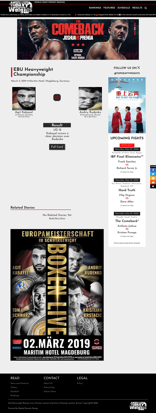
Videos (13, 387)
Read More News (57, 218)
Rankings (14, 396)
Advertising (49, 387)
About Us (48, 383)
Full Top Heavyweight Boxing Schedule (127, 243)
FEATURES (109, 8)
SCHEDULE (123, 8)
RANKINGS (95, 8)
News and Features (19, 383)
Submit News (50, 391)
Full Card (57, 147)
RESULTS (137, 8)
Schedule (14, 391)
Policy (80, 383)
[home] (20, 7)
